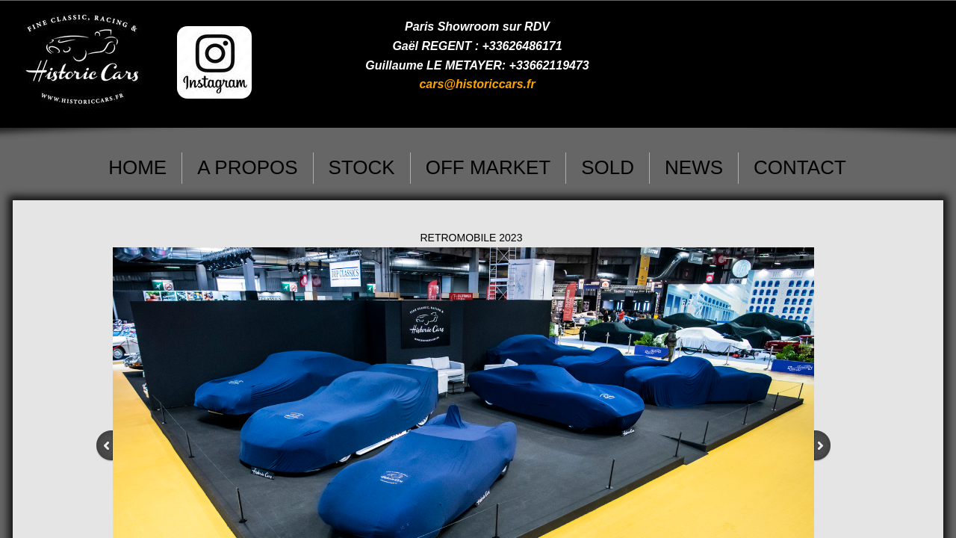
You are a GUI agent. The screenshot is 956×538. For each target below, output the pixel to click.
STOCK (362, 167)
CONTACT (800, 167)
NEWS (694, 167)
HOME (137, 167)
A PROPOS (247, 167)
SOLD (607, 167)
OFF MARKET (488, 167)
